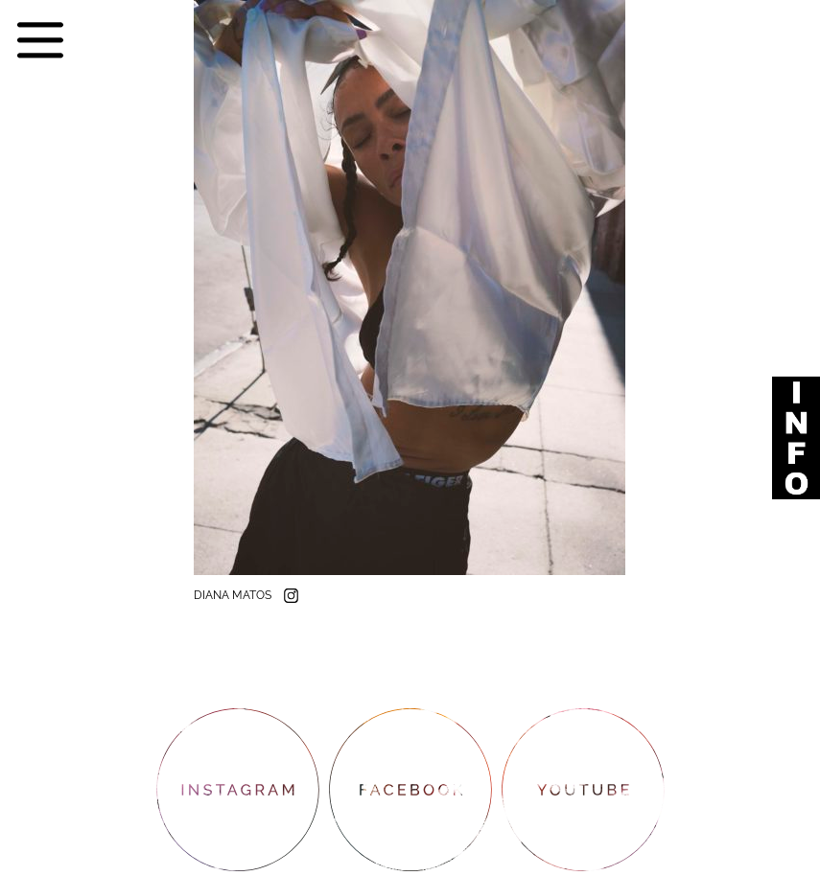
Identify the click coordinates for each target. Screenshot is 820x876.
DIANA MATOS (234, 595)
